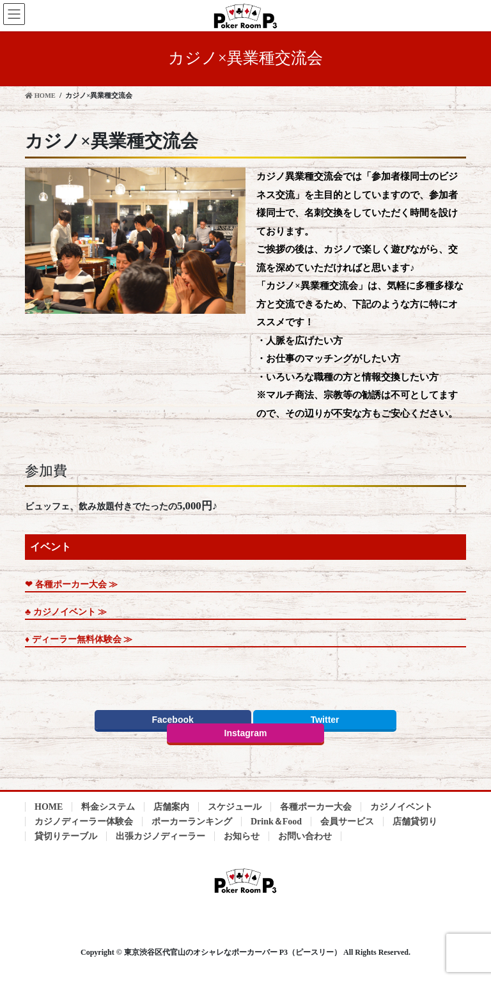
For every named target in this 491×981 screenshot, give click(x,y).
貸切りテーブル (66, 836)
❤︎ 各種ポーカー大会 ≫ (71, 584)
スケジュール (234, 807)
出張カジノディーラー (160, 836)
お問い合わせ (305, 836)
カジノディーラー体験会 (84, 821)
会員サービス (347, 821)
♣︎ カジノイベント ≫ (66, 612)
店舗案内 (171, 807)
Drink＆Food (276, 821)
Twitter (325, 720)
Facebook (172, 720)
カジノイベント (401, 807)
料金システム (108, 807)
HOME (49, 807)
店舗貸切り (415, 821)
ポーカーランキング (192, 821)
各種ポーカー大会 (316, 807)
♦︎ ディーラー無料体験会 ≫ (78, 639)
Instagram (245, 733)
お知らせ (242, 836)
